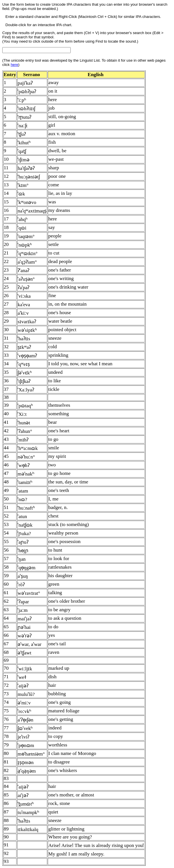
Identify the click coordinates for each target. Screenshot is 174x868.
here (14, 64)
